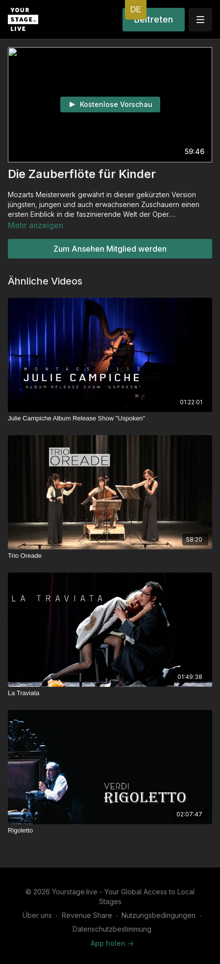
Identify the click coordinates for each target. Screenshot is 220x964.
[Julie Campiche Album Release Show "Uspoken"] (110, 418)
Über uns (37, 915)
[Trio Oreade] (110, 556)
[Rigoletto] (110, 830)
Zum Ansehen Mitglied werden (110, 249)
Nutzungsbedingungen (159, 915)
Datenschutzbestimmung (112, 929)
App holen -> (112, 943)
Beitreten (153, 19)
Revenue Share (87, 915)
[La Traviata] (110, 693)
